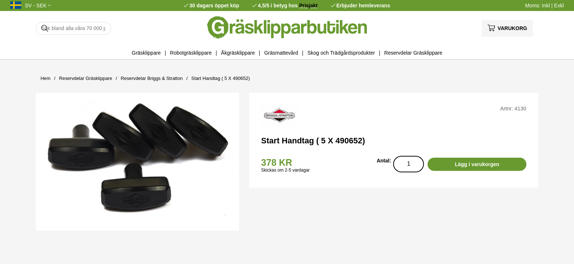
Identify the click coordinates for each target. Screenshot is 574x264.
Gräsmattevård (281, 53)
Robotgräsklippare (191, 53)
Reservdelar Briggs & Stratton (152, 78)
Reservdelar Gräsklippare (413, 53)
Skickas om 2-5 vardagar (285, 170)
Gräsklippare (146, 53)
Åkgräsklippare (238, 53)
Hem (46, 78)
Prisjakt (308, 5)
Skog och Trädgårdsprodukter (341, 53)
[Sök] (73, 28)
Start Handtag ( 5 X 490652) (220, 78)
